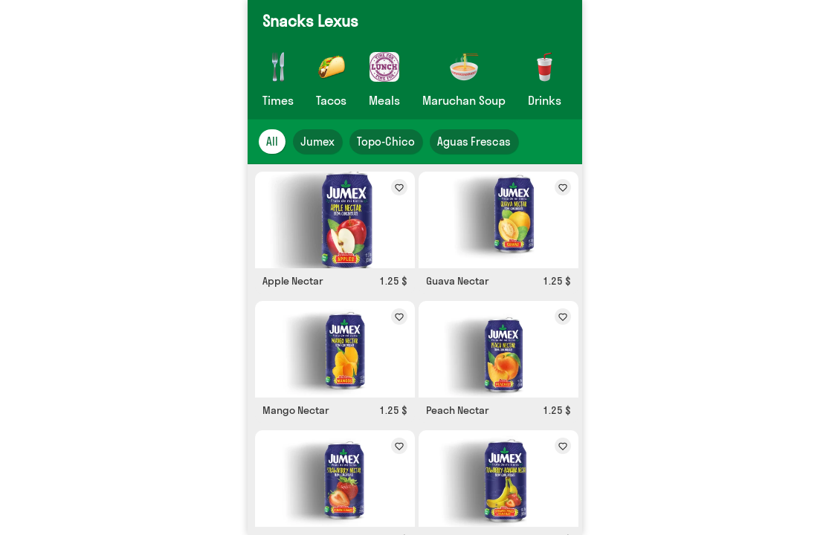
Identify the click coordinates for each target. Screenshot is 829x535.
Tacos (331, 100)
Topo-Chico (386, 141)
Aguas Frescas (474, 141)
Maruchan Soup (464, 100)
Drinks (544, 100)
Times (278, 100)
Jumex (317, 141)
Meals (384, 100)
